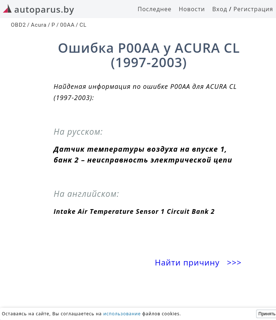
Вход (219, 9)
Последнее (154, 9)
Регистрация (253, 9)
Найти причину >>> (199, 262)
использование (122, 314)
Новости (192, 9)
